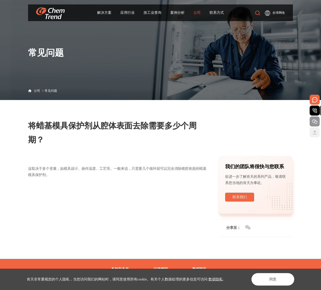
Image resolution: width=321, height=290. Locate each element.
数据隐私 (215, 279)
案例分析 (177, 12)
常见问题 (51, 90)
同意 (272, 279)
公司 (197, 12)
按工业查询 (152, 12)
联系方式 (217, 12)
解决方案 (104, 12)
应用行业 (127, 12)
